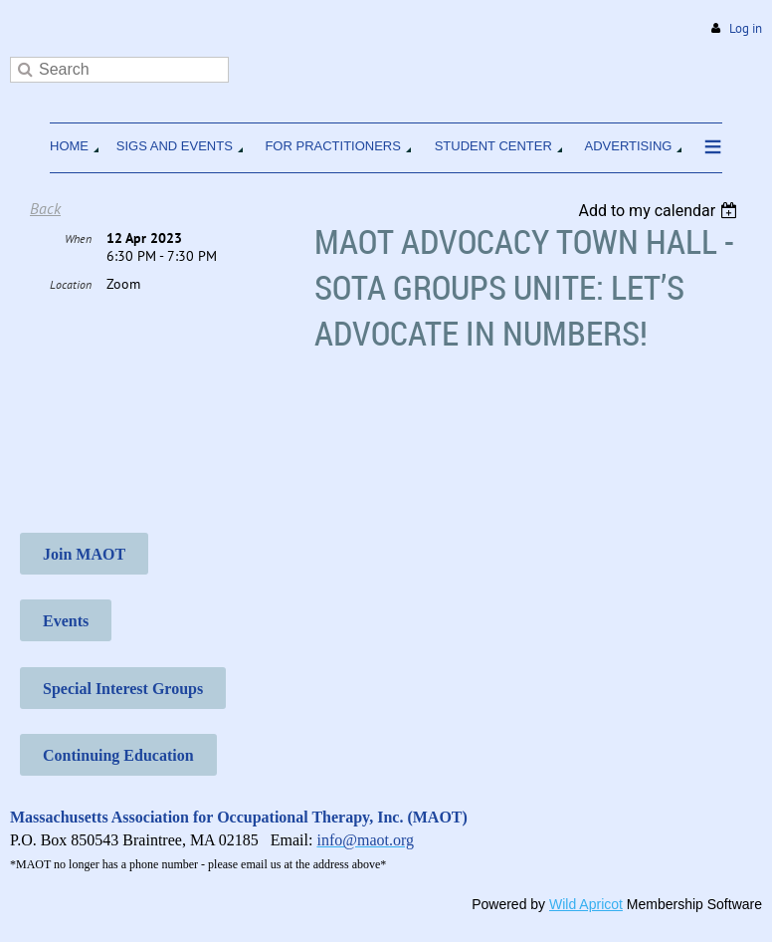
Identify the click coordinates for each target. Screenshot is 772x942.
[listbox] (660, 210)
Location (71, 284)
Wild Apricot (586, 904)
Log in (745, 28)
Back (45, 208)
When (78, 238)
